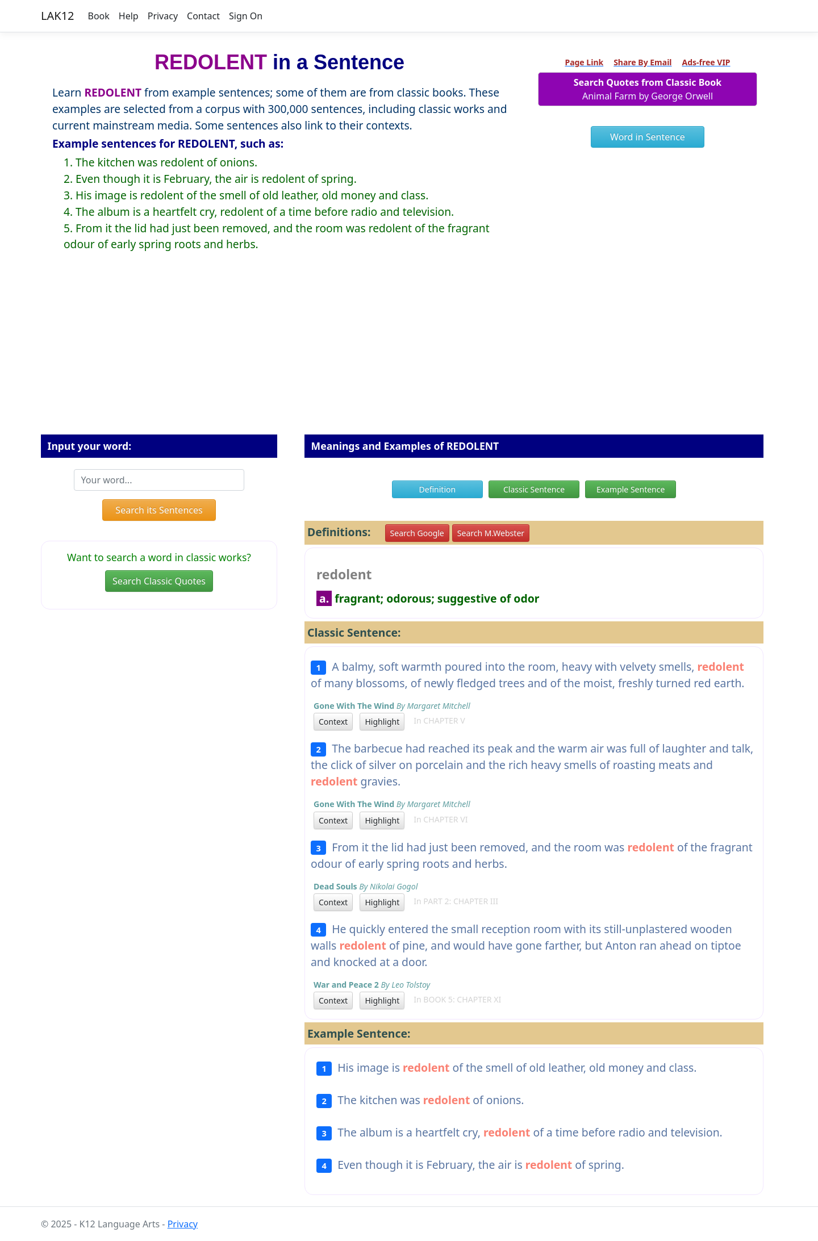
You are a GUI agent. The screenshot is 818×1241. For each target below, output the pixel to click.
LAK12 (57, 15)
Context (333, 721)
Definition (437, 489)
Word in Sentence (647, 137)
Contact (203, 16)
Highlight (382, 721)
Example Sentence (630, 489)
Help (129, 16)
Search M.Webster (490, 533)
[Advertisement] (409, 352)
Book (99, 16)
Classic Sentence (534, 489)
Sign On (245, 16)
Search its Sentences (158, 510)
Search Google (417, 533)
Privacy (163, 16)
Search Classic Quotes (159, 581)
